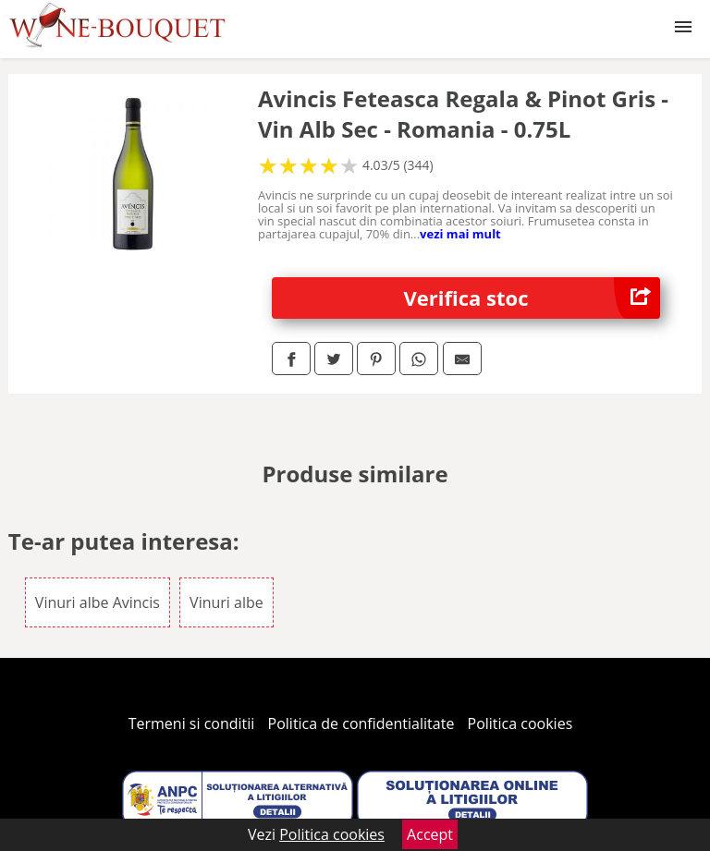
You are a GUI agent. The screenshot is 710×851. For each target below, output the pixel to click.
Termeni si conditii (192, 723)
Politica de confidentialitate (361, 723)
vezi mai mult (460, 233)
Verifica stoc (532, 298)
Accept (430, 834)
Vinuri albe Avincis (97, 602)
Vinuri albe (226, 602)
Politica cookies (520, 723)
